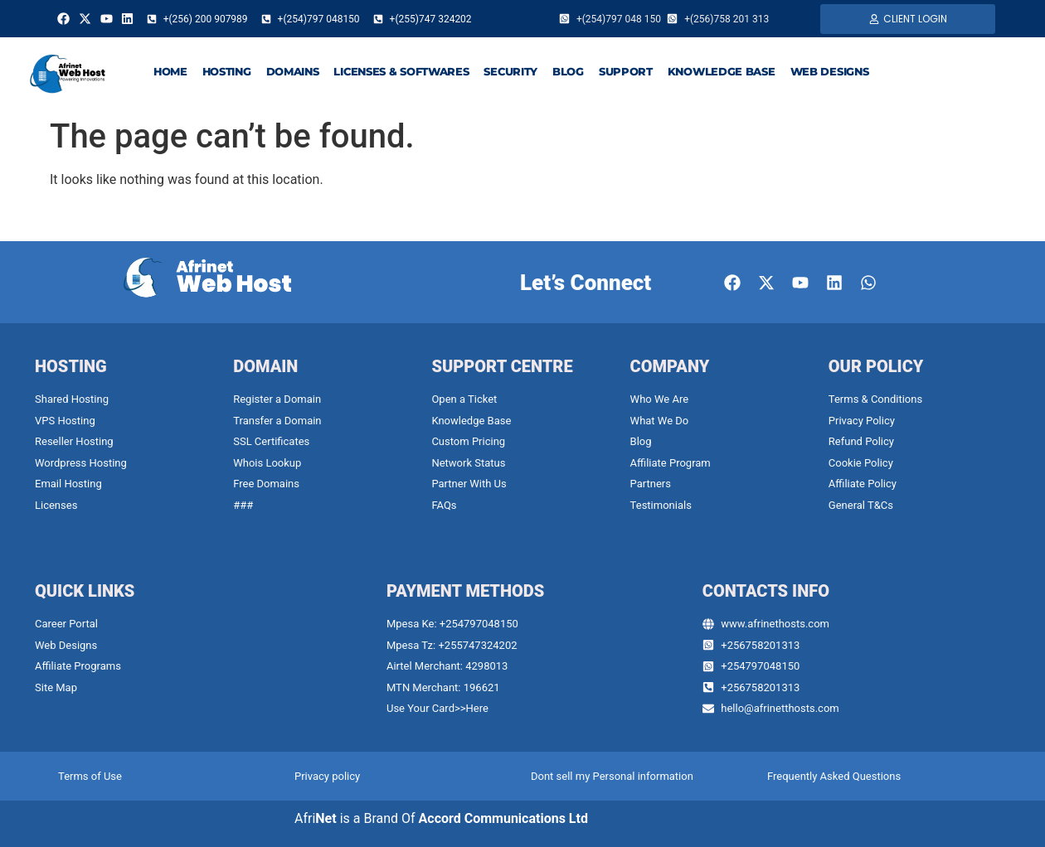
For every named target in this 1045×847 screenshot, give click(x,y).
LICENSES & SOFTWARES (401, 71)
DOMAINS (292, 71)
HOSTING (226, 71)
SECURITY (510, 71)
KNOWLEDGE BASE (721, 71)
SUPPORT (626, 71)
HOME (170, 71)
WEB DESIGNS (829, 71)
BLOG (568, 71)
